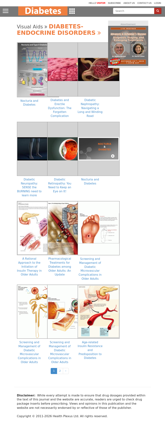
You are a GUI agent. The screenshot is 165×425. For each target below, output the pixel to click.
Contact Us (144, 3)
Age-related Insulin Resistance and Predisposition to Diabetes (90, 350)
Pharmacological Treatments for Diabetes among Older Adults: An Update (59, 266)
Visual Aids (32, 26)
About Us (129, 3)
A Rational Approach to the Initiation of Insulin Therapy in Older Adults (29, 266)
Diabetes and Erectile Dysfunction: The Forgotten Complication (59, 108)
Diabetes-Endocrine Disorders (59, 29)
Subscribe (114, 3)
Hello (97, 3)
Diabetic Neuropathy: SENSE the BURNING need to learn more (29, 187)
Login (157, 3)
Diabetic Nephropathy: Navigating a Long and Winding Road (90, 108)
